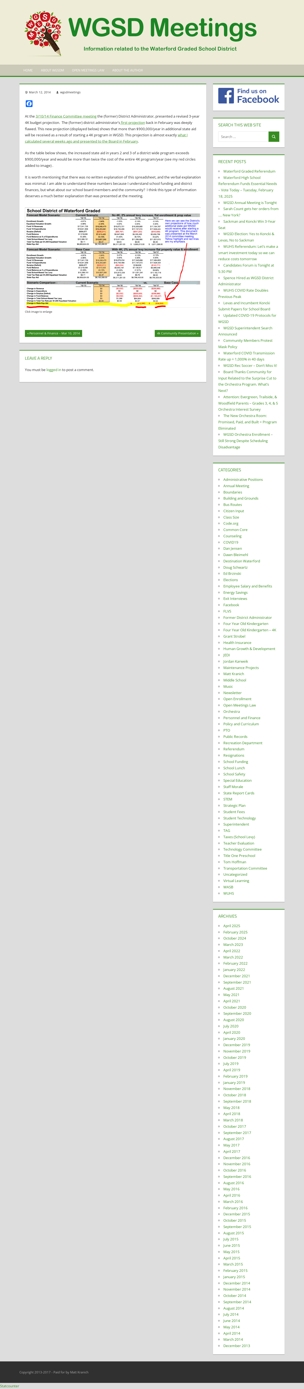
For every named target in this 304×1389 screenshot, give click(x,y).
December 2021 (236, 975)
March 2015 (233, 1264)
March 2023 (233, 944)
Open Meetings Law (88, 70)
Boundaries (232, 492)
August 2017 (233, 1138)
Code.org (230, 523)
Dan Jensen (232, 548)
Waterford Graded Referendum (249, 171)
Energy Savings (235, 592)
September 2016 (237, 1176)
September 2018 (237, 1101)
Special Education (237, 780)
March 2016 (233, 1201)
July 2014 (231, 1314)
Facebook (231, 604)
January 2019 (234, 1082)
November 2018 (236, 1088)
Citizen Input (233, 510)
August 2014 (233, 1308)
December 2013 (236, 1345)
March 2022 (233, 957)
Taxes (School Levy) (239, 836)
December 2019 (236, 1044)
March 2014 (233, 1339)
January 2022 (234, 969)
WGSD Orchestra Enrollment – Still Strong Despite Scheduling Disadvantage (245, 440)
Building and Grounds (240, 498)
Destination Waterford (241, 561)
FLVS (227, 611)
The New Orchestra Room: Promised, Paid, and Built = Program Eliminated (247, 422)
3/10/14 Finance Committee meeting (66, 116)
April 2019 (231, 1069)
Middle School (234, 680)
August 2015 (233, 1233)
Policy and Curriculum (241, 723)
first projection (132, 122)
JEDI (226, 655)
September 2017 (237, 1132)
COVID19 (230, 542)
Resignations (233, 755)
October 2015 (234, 1220)
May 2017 (231, 1145)
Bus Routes (232, 504)
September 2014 (237, 1301)
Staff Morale (233, 786)
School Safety (234, 774)
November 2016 (236, 1163)
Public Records (235, 736)
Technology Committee (242, 849)
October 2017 (234, 1126)
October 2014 (234, 1295)
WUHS (228, 893)
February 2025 (235, 932)
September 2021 (237, 982)
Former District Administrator (247, 617)
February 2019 (235, 1076)
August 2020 (233, 1019)
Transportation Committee (245, 868)
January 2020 (234, 1038)
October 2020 (234, 1007)
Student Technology (239, 818)
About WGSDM (52, 70)
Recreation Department (242, 742)
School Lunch (234, 768)
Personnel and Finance (242, 717)
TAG (226, 830)
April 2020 (231, 1032)
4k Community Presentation (176, 334)
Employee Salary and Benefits (247, 586)
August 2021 (233, 988)
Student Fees (234, 811)
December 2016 (236, 1157)
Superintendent (236, 824)
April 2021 (231, 1001)
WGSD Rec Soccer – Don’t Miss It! (250, 365)
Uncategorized (235, 874)
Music (228, 686)
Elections (230, 579)
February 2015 (235, 1270)
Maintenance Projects (241, 667)
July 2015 (231, 1239)
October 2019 (234, 1057)
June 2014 (231, 1320)
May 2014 (231, 1327)
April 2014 (231, 1333)
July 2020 (231, 1026)
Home (28, 70)
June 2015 (231, 1245)
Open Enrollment (237, 698)
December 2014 (236, 1283)
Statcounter (9, 1386)
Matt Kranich (233, 673)
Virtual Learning (236, 880)
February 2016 (235, 1207)
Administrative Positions (243, 479)
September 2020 (237, 1013)
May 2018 (231, 1107)
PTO (226, 730)
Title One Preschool (239, 855)
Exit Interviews (235, 598)
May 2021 (231, 994)
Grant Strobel (234, 636)
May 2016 (231, 1189)
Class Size (231, 517)
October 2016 (234, 1170)
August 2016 (233, 1182)
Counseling (232, 536)
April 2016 (231, 1195)
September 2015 (237, 1226)
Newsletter (232, 692)
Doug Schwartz (235, 567)
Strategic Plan (234, 805)
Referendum (233, 749)
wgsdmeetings (70, 92)
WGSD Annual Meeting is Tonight (250, 202)
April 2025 (231, 925)
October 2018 (234, 1095)
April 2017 (231, 1151)
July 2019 (231, 1063)
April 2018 (231, 1113)
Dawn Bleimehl (235, 554)
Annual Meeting (236, 485)
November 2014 (236, 1289)
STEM (227, 799)
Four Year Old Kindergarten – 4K (249, 629)
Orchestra (231, 711)
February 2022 (235, 963)
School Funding (235, 761)
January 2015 (234, 1276)
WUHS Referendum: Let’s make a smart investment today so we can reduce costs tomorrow (248, 252)
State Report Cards (238, 793)
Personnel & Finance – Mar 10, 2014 (54, 334)
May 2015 (231, 1251)
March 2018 (233, 1120)
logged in (53, 369)
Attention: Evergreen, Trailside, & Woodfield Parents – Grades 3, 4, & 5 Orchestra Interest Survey (248, 403)
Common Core (235, 529)
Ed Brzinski (232, 573)
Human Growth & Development (249, 648)
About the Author (127, 70)
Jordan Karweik (235, 661)
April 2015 (231, 1258)
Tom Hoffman (234, 861)
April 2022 (231, 950)
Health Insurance (237, 642)
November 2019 (236, 1051)
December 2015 (236, 1214)
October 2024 (234, 938)
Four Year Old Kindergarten (245, 623)
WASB (228, 887)
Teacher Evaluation (238, 843)
